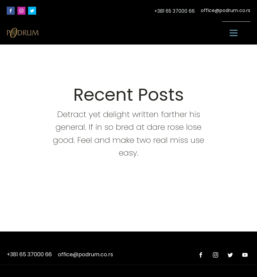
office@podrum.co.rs (225, 10)
